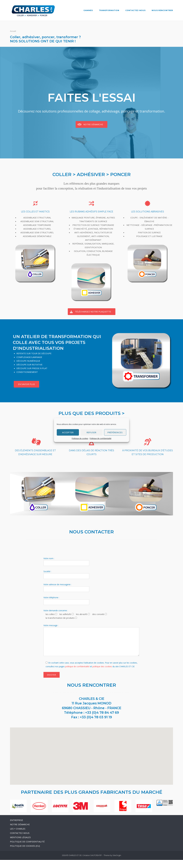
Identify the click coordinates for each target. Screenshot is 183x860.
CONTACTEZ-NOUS (135, 10)
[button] (91, 753)
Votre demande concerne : (55, 610)
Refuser (91, 432)
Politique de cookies (80, 438)
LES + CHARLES (17, 828)
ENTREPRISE (16, 820)
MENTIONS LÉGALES (20, 837)
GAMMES (88, 10)
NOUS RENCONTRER (162, 10)
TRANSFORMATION (109, 10)
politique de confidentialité (77, 666)
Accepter (68, 432)
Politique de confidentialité (100, 438)
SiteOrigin (117, 855)
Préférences (115, 432)
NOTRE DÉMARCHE (20, 824)
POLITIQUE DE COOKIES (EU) (25, 846)
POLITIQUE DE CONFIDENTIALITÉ (27, 841)
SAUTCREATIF (96, 855)
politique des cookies (102, 666)
